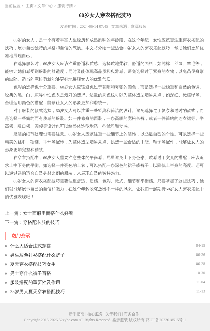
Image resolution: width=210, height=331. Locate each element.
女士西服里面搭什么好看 (48, 213)
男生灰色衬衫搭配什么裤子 (37, 255)
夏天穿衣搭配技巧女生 (33, 264)
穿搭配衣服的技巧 (41, 222)
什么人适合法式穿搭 (30, 246)
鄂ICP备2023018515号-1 (166, 320)
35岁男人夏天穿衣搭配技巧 (37, 291)
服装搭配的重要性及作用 (35, 282)
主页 (30, 6)
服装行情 (65, 6)
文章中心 (45, 6)
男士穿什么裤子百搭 (30, 273)
